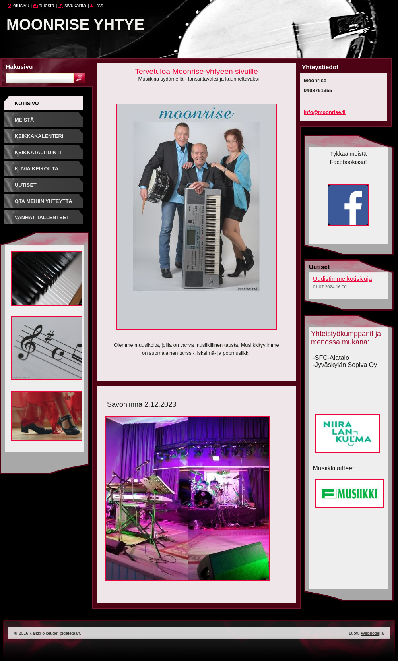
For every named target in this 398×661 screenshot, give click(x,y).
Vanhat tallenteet (42, 217)
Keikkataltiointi (38, 152)
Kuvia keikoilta (36, 169)
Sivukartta (75, 5)
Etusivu (21, 5)
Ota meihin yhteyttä (43, 201)
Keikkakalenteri (39, 136)
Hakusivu (19, 66)
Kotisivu (27, 103)
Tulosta (46, 5)
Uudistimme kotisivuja (342, 278)
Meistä (24, 120)
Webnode (370, 633)
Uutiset (26, 185)
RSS (99, 5)
